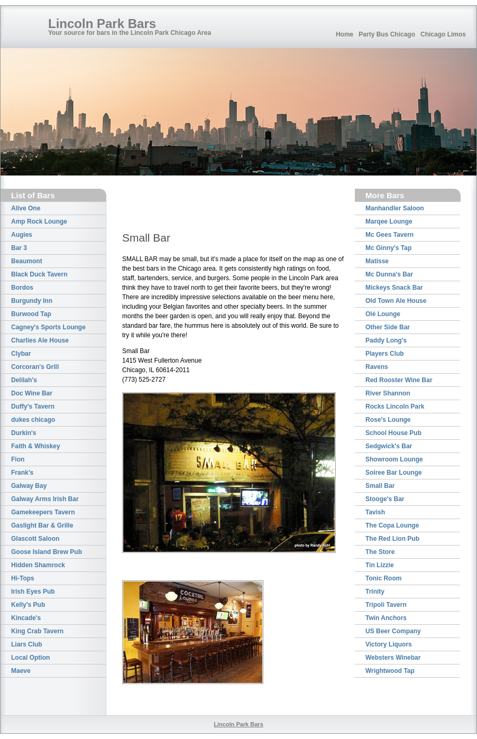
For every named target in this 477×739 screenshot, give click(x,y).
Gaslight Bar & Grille (42, 525)
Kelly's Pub (28, 604)
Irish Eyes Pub (33, 591)
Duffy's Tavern (32, 406)
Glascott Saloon (35, 538)
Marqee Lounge (388, 221)
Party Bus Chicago (387, 34)
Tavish (375, 512)
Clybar (21, 353)
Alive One (25, 208)
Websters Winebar (392, 657)
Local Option (30, 657)
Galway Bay (29, 485)
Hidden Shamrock (38, 565)
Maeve (21, 671)
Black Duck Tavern (39, 274)
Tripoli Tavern (386, 604)
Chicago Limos (443, 34)
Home (344, 34)
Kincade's (26, 618)
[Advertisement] (184, 204)
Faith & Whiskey (35, 446)
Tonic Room (383, 578)
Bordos (22, 287)
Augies (21, 234)
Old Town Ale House (395, 300)
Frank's (22, 472)
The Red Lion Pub (392, 538)
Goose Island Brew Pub (46, 552)
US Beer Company (393, 631)
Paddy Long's (386, 340)
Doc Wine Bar (31, 393)
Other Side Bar (387, 327)
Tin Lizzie (379, 565)
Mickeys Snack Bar (394, 287)
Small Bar (380, 485)
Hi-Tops (22, 578)
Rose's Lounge (388, 419)
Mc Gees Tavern (389, 234)
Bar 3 (19, 248)
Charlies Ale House (40, 340)
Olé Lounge (382, 314)
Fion (17, 459)
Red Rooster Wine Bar (399, 380)
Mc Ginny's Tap (388, 248)
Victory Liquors (388, 644)
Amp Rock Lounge (39, 221)
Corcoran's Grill (35, 367)
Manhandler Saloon (394, 208)
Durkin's (23, 433)
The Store (380, 552)
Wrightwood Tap (390, 671)
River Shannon (387, 393)
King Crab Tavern (37, 631)
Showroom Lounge (394, 459)
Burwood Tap (31, 314)
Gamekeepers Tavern (43, 512)
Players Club (384, 353)
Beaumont (26, 261)
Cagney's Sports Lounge (48, 327)
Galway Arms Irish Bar (45, 499)
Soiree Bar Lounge (393, 472)
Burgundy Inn (31, 300)
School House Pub (393, 433)
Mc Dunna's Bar (389, 274)
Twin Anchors (386, 618)
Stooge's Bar (385, 499)
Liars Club (26, 644)
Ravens (376, 367)
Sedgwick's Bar (388, 446)
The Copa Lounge (392, 525)
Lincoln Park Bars (102, 23)
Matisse (377, 261)
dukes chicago (33, 419)
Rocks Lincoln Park (394, 406)
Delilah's (24, 380)
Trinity (374, 591)
